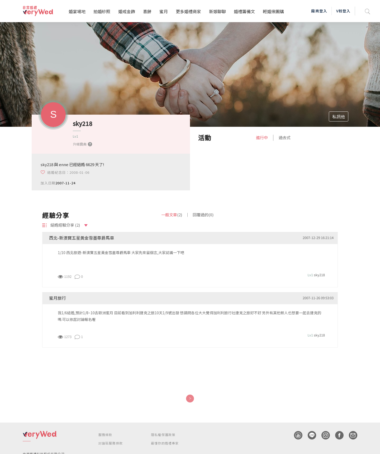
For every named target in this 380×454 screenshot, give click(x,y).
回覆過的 (203, 214)
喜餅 (147, 11)
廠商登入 (319, 10)
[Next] (190, 398)
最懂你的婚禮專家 (165, 443)
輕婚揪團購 (273, 11)
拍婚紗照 (101, 11)
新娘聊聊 (217, 11)
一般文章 (171, 214)
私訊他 (338, 116)
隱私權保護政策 (163, 434)
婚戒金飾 (126, 11)
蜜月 (163, 11)
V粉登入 (343, 10)
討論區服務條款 (110, 443)
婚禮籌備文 (244, 11)
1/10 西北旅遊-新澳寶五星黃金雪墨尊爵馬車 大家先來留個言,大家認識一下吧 (121, 252)
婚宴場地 (77, 11)
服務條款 (105, 434)
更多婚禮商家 (188, 11)
